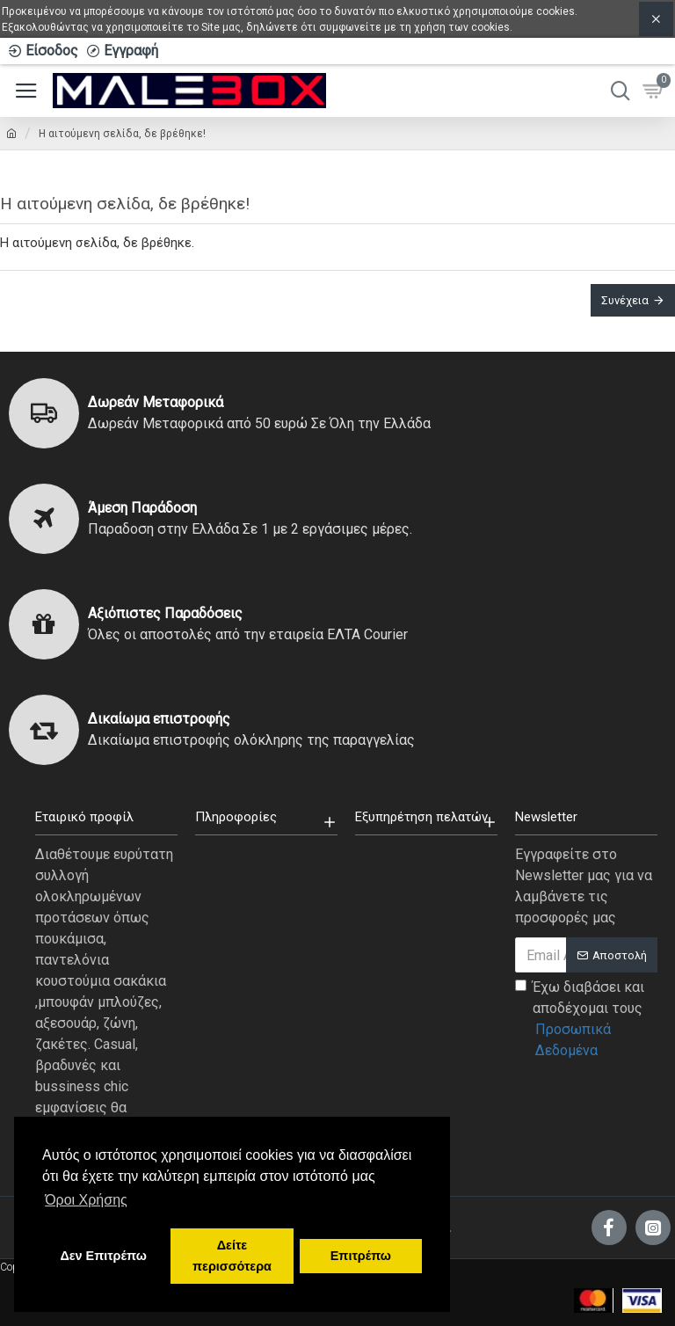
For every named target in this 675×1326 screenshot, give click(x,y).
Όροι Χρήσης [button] (86, 1199)
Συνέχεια (625, 300)
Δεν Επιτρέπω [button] (103, 1256)
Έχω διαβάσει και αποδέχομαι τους (586, 1020)
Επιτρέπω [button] (360, 1256)
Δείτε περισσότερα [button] (232, 1255)
